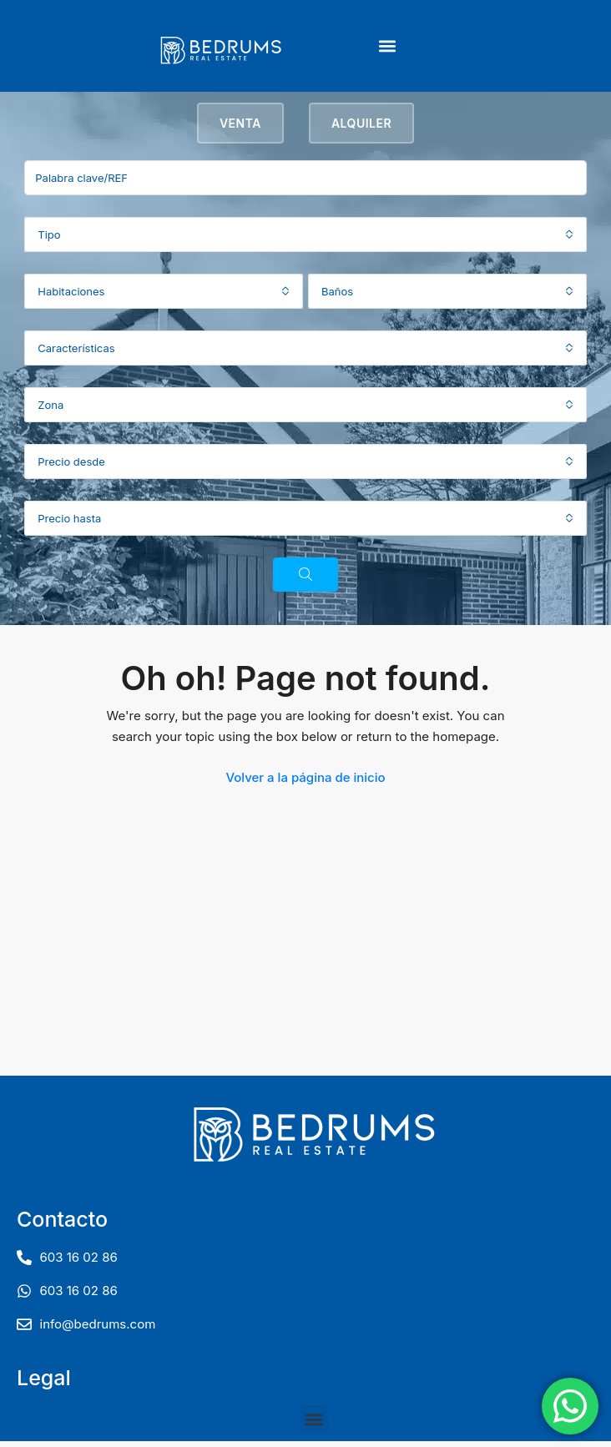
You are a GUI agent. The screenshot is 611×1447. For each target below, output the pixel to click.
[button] (387, 46)
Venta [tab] (240, 129)
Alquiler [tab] (361, 129)
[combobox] (305, 240)
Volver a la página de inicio (305, 783)
